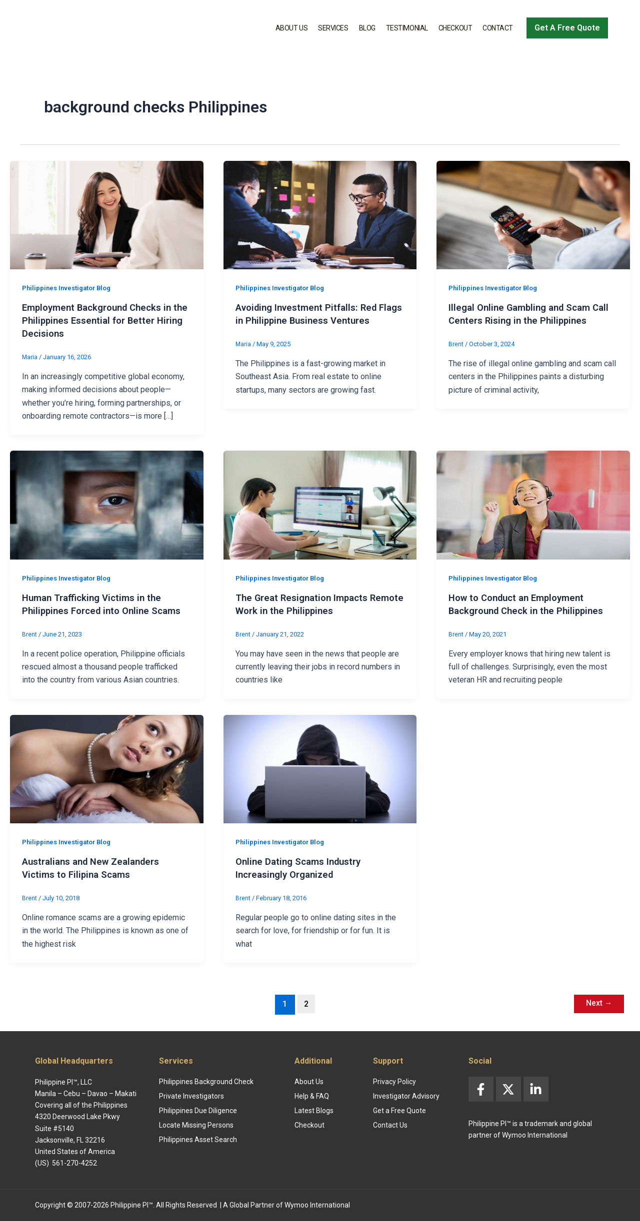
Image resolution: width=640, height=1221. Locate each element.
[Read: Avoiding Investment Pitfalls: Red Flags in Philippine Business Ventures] (320, 214)
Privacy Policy (394, 1082)
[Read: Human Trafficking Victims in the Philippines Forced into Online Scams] (107, 504)
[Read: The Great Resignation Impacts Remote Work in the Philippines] (320, 504)
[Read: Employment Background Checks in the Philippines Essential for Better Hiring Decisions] (107, 214)
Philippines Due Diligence (198, 1111)
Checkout (455, 28)
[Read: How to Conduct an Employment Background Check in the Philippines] (533, 504)
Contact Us (390, 1126)
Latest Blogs (314, 1111)
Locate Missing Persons (196, 1126)
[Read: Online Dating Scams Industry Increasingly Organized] (320, 768)
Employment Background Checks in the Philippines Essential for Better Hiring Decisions (102, 320)
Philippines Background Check (206, 1082)
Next (596, 1004)
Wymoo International (317, 1205)
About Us (292, 28)
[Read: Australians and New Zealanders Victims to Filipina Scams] (107, 768)
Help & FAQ (311, 1097)
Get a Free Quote (399, 1111)
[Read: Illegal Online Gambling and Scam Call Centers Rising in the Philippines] (533, 214)
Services (333, 28)
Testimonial (407, 28)
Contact (497, 28)
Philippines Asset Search (198, 1140)
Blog (367, 28)
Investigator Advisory (406, 1097)
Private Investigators (191, 1097)
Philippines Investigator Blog (70, 288)
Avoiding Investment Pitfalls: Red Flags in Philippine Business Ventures (312, 320)
